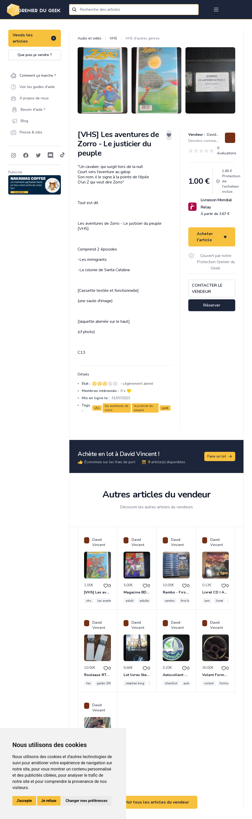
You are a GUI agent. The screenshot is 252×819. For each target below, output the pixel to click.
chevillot (171, 683)
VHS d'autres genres (142, 38)
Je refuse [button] (48, 801)
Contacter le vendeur (207, 288)
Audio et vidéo (89, 38)
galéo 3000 (105, 683)
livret (219, 601)
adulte (144, 601)
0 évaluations (226, 151)
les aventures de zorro (116, 408)
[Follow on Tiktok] (62, 155)
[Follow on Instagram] (13, 155)
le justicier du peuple (143, 408)
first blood (189, 601)
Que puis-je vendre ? (35, 54)
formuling (227, 683)
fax (88, 683)
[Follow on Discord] (50, 155)
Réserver (211, 305)
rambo (170, 601)
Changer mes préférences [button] (87, 801)
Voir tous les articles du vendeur (156, 802)
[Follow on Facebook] (26, 155)
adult (129, 601)
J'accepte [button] (24, 801)
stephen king (135, 683)
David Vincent (218, 134)
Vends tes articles (34, 38)
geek (165, 408)
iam (207, 601)
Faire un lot (220, 456)
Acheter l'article (212, 237)
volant (209, 683)
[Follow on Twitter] (38, 155)
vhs (97, 408)
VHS (113, 38)
